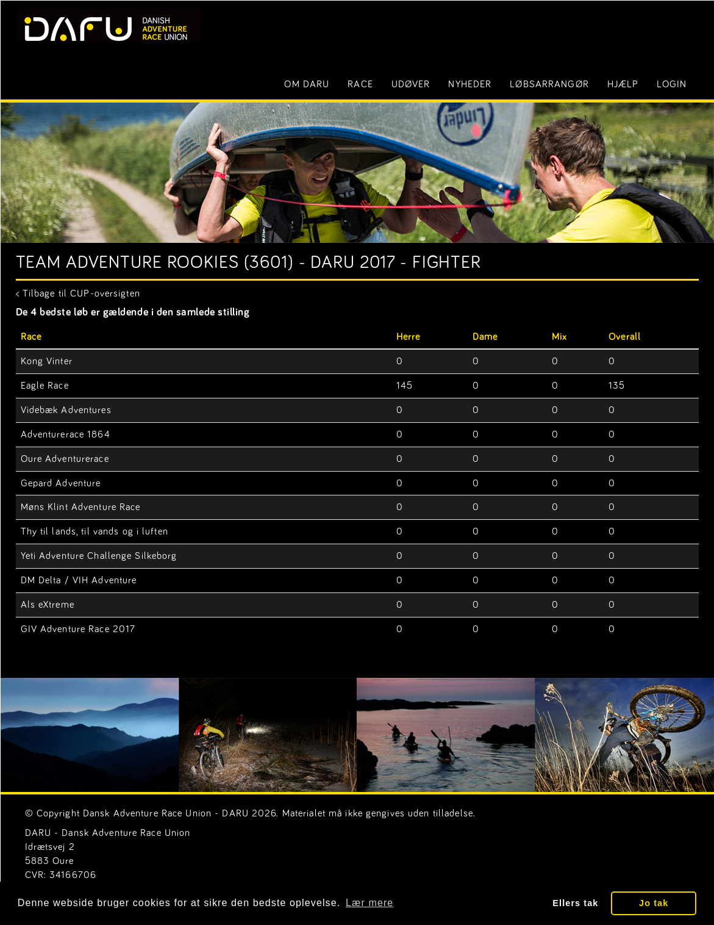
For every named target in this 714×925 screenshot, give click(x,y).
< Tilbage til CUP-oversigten (78, 293)
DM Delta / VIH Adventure (79, 580)
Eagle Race (45, 386)
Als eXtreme (47, 605)
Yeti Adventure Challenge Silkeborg (99, 556)
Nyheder (469, 84)
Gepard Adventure (61, 483)
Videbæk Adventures (66, 410)
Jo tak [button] (653, 903)
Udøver (410, 84)
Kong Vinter (47, 361)
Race (360, 84)
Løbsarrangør (549, 84)
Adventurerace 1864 (65, 434)
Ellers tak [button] (575, 903)
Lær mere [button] (369, 903)
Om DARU (306, 84)
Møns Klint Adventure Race (81, 507)
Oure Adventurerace (65, 459)
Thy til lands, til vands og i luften (94, 531)
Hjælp (623, 84)
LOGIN (672, 84)
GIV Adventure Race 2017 (78, 629)
